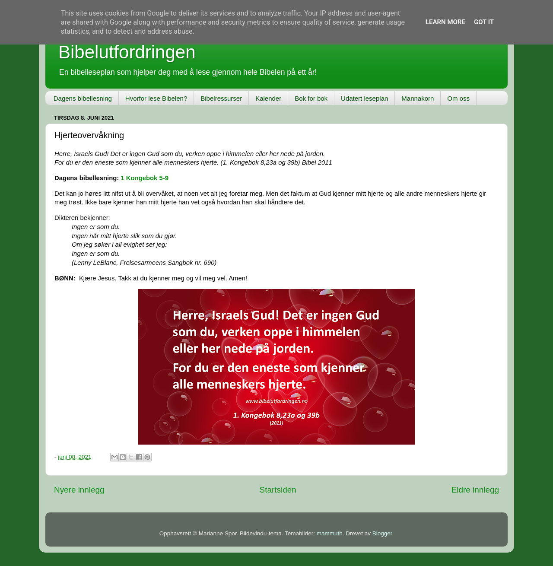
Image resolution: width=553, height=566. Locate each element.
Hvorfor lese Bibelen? (156, 98)
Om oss (458, 98)
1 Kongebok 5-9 (144, 178)
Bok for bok (311, 98)
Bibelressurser (221, 98)
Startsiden (278, 489)
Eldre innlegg (475, 489)
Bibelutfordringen (127, 52)
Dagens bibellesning (83, 98)
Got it (484, 22)
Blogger (382, 533)
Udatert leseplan (364, 98)
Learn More (445, 22)
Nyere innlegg (79, 489)
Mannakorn (417, 98)
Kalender (268, 98)
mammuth (330, 533)
